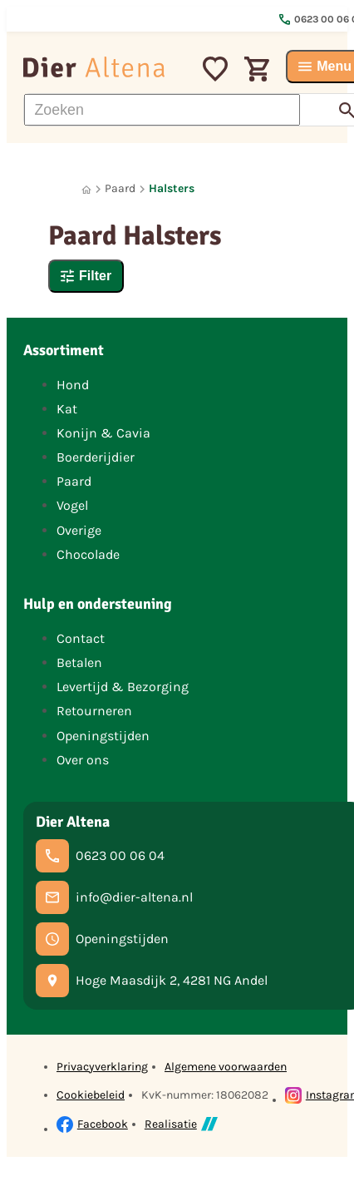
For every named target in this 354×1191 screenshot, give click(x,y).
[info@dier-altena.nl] (114, 897)
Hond (73, 385)
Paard (120, 188)
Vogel (72, 505)
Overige (79, 530)
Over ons (83, 760)
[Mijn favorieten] (215, 66)
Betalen (79, 662)
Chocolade (88, 554)
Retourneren (94, 711)
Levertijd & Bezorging (123, 686)
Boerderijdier (96, 457)
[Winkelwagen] (256, 66)
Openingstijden (103, 736)
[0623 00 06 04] (100, 855)
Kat (67, 409)
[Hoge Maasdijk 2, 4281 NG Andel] (152, 980)
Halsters (171, 188)
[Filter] (86, 276)
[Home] (86, 189)
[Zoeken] (162, 110)
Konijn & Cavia (103, 433)
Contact (81, 638)
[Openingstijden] (102, 939)
